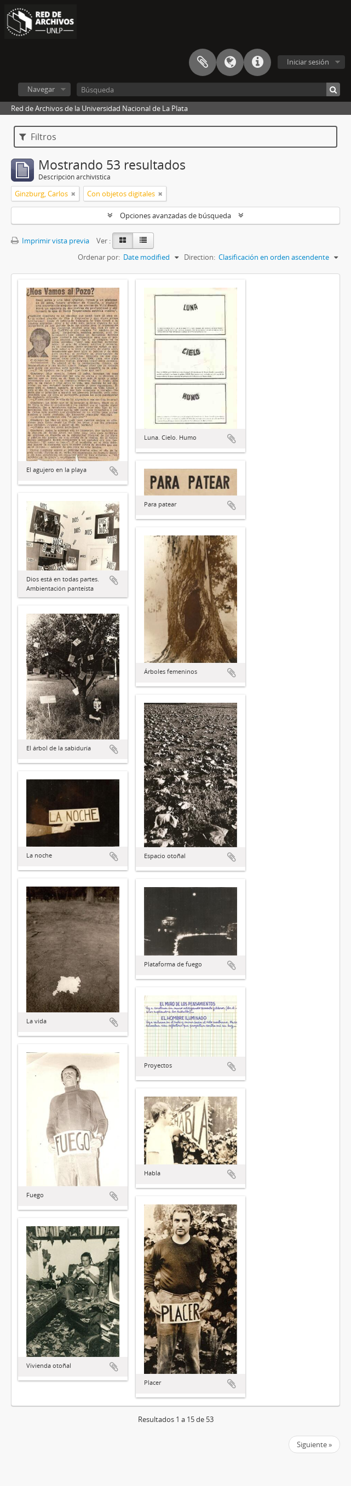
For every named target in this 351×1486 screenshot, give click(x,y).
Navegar (41, 89)
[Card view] (122, 240)
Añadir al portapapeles (113, 470)
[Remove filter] (73, 193)
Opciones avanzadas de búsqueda (175, 215)
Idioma (230, 62)
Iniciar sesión (308, 62)
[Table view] (143, 240)
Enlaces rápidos (257, 62)
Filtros (37, 137)
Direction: (199, 257)
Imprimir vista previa (50, 241)
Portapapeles (202, 62)
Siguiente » (314, 1444)
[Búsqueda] (208, 89)
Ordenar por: (99, 257)
